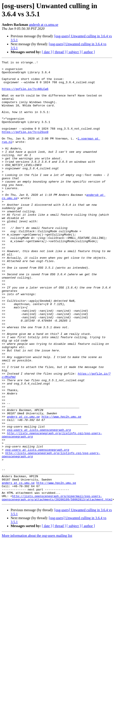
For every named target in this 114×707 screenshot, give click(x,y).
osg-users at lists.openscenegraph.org (39, 504)
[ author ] (88, 52)
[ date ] (47, 52)
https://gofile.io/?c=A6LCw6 (25, 95)
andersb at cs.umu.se (43, 24)
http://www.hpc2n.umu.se (61, 488)
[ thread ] (59, 52)
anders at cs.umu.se (23, 488)
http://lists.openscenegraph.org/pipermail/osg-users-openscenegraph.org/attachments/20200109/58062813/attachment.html (57, 585)
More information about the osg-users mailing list (37, 624)
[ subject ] (74, 52)
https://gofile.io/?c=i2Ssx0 (25, 146)
